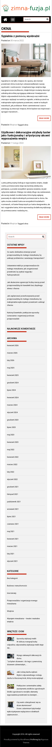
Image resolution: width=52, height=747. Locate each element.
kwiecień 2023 (12, 442)
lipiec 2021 (11, 516)
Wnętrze (13, 125)
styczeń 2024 (12, 412)
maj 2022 (10, 450)
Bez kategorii (12, 578)
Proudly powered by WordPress (16, 739)
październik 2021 (14, 502)
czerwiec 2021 (13, 524)
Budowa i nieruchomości (17, 586)
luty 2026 (10, 360)
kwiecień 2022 (12, 457)
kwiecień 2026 (12, 345)
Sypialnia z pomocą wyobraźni (20, 36)
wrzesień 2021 (13, 509)
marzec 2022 (12, 464)
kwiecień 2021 (12, 539)
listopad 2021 (12, 494)
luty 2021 (10, 554)
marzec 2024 (12, 405)
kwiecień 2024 (12, 397)
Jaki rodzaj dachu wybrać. (27, 672)
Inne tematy (11, 593)
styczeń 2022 (12, 479)
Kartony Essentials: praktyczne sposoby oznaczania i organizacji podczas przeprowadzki (23, 316)
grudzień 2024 (12, 383)
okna (26, 125)
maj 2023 (10, 435)
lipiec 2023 (11, 427)
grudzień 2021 (12, 487)
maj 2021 (10, 531)
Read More (44, 118)
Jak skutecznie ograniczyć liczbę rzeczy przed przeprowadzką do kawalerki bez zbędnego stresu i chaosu (26, 285)
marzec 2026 (12, 353)
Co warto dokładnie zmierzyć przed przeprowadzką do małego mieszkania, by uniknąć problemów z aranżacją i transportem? (26, 255)
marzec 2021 (12, 546)
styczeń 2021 (12, 561)
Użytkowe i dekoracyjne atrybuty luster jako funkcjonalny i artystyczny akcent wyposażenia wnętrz (25, 135)
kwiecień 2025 (12, 375)
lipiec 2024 (11, 390)
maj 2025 (10, 368)
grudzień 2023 (12, 420)
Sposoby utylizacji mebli (26, 639)
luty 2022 (10, 472)
